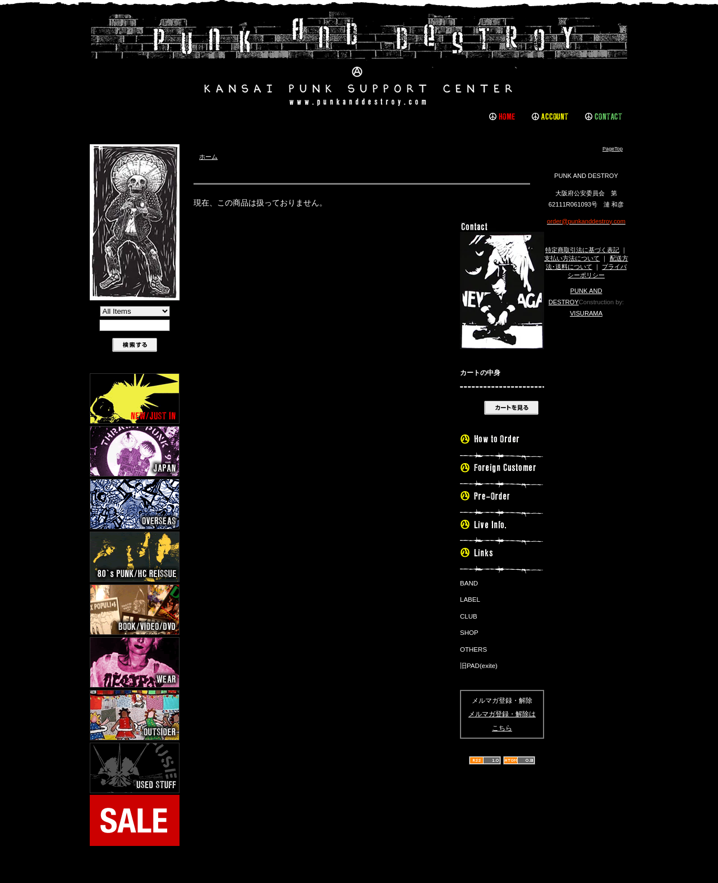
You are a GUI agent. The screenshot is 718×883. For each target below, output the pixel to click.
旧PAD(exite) (479, 665)
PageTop (612, 149)
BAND (469, 583)
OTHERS (473, 649)
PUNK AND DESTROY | (359, 59)
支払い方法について (572, 258)
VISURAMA (586, 313)
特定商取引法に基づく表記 (582, 249)
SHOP (469, 632)
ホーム (208, 156)
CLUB (468, 616)
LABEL (470, 599)
